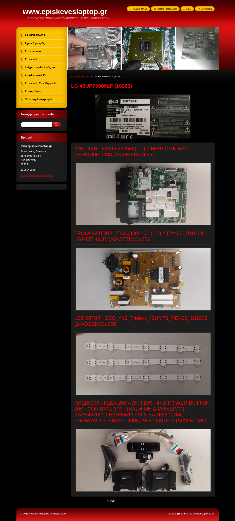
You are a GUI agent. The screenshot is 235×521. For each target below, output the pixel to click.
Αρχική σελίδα (140, 9)
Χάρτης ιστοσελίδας (167, 9)
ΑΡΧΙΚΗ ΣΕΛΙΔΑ (80, 76)
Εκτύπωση (206, 9)
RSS (189, 9)
